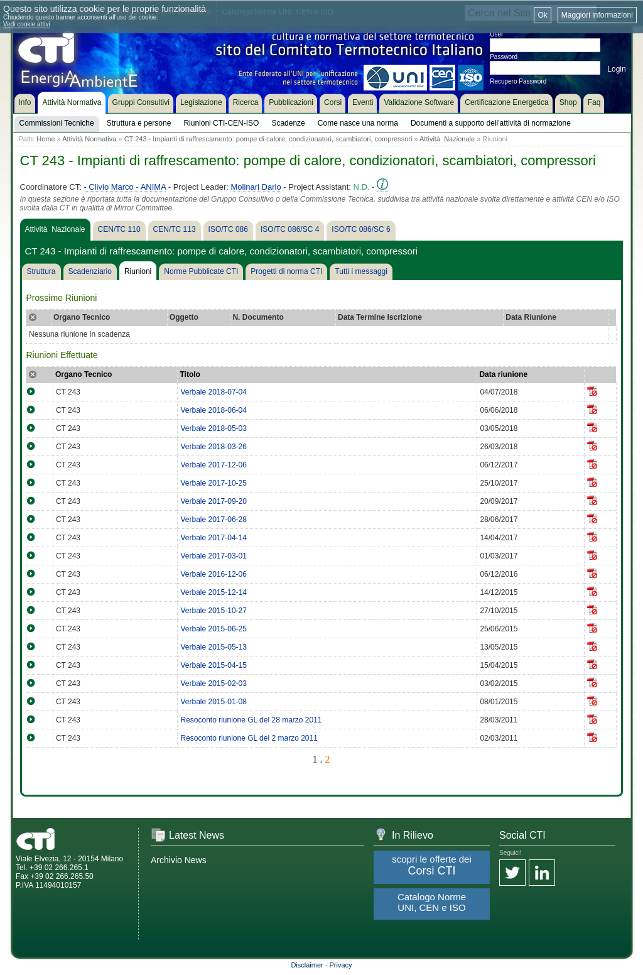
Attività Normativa (89, 139)
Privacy (341, 965)
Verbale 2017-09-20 (213, 501)
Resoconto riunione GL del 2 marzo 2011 (248, 738)
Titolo (190, 374)
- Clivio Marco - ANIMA (125, 187)
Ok (542, 15)
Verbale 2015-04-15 (213, 665)
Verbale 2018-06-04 (213, 410)
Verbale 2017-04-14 (213, 537)
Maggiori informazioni (597, 15)
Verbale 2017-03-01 (213, 556)
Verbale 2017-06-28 (213, 519)
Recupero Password (518, 81)
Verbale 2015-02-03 (213, 683)
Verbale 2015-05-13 (213, 647)
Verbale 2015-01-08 (213, 701)
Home (45, 139)
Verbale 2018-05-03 (213, 428)
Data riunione (503, 374)
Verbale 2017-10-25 (213, 483)
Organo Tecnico (83, 374)
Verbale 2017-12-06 (213, 464)
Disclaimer (307, 965)
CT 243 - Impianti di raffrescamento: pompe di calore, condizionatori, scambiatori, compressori (268, 139)
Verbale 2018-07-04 (213, 392)
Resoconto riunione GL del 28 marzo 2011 (251, 720)
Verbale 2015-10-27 (213, 610)
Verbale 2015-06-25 (213, 628)
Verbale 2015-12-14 (213, 592)
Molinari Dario (255, 187)
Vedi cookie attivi (26, 24)
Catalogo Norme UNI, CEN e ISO (431, 902)
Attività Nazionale (447, 139)
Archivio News (179, 860)
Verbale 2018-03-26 (213, 446)
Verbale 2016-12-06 (213, 574)
